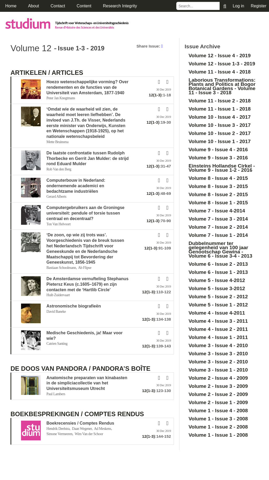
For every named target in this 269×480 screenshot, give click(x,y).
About (33, 6)
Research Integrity (120, 6)
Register (258, 6)
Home (11, 6)
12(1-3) (155, 95)
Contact (58, 6)
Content (84, 6)
